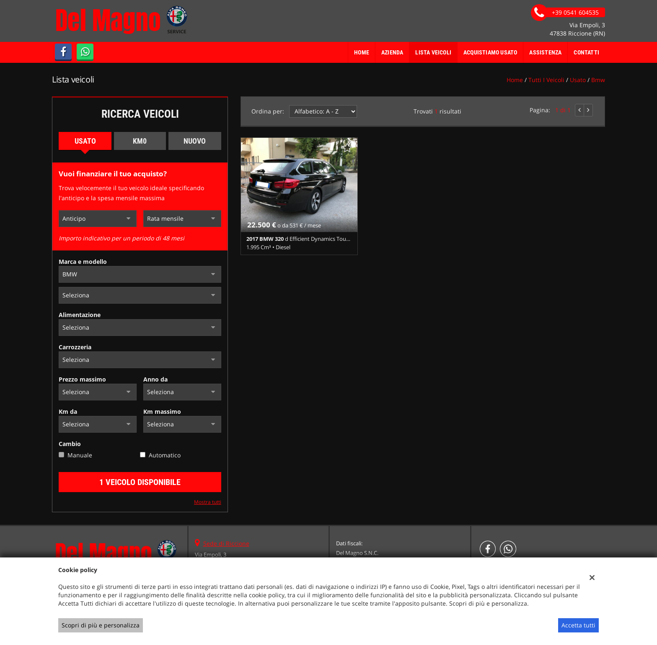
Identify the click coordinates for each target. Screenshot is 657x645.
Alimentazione (80, 315)
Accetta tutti (578, 625)
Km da (68, 411)
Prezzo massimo (82, 379)
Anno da (155, 379)
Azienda (392, 52)
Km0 (140, 141)
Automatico (164, 455)
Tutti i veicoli (546, 80)
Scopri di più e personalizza (101, 625)
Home (361, 52)
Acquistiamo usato (490, 52)
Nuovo (195, 141)
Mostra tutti (207, 501)
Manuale (80, 455)
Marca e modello (83, 262)
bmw (598, 80)
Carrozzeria (75, 347)
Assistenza (545, 52)
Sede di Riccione (226, 543)
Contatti (586, 52)
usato (578, 80)
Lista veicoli (433, 52)
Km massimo (162, 411)
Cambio (70, 444)
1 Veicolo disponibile (140, 482)
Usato (85, 141)
